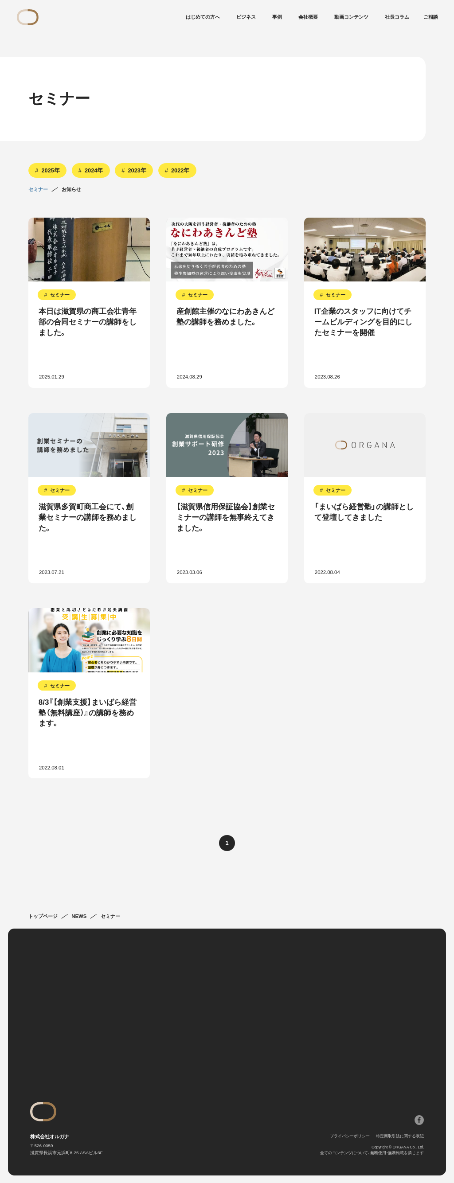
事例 (277, 17)
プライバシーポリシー (350, 1136)
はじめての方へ (203, 17)
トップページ (43, 916)
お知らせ (71, 189)
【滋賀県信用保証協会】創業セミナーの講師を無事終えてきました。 (225, 517)
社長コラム (397, 17)
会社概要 (308, 17)
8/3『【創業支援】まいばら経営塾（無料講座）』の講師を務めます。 (88, 713)
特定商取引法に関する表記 (400, 1136)
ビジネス (246, 17)
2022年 (180, 170)
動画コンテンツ (351, 17)
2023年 (137, 170)
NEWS (78, 916)
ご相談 (430, 17)
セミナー (38, 189)
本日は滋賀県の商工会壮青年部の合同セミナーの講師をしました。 (88, 322)
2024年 (94, 170)
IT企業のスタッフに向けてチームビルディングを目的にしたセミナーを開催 (363, 322)
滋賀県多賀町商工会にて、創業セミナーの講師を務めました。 (88, 517)
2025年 (50, 170)
